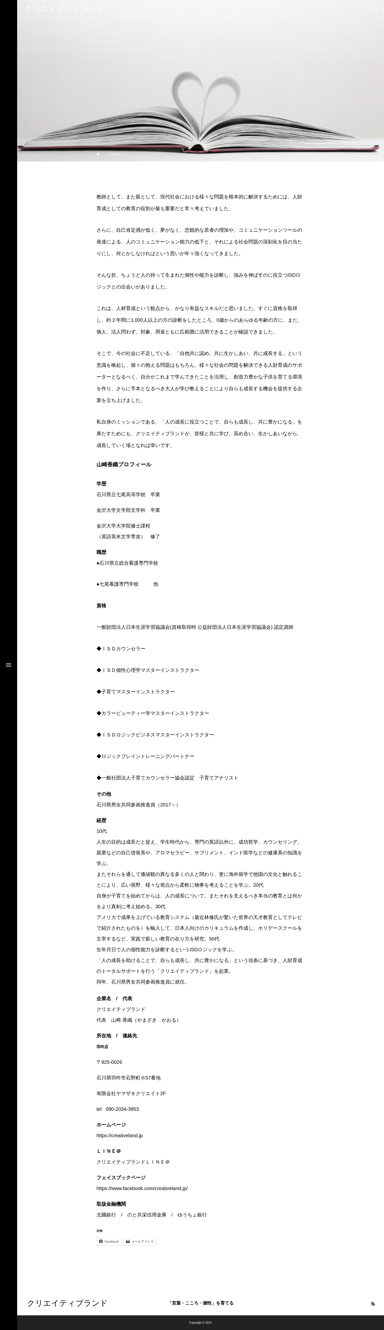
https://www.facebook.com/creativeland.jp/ (142, 1188)
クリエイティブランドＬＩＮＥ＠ (133, 1162)
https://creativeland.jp (119, 1135)
